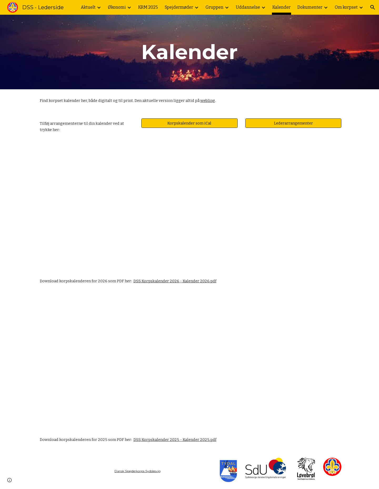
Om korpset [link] (346, 7)
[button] (372, 7)
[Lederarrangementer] (293, 123)
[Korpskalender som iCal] (189, 123)
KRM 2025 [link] (148, 7)
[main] (189, 52)
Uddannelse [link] (248, 7)
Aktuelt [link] (88, 7)
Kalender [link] (281, 7)
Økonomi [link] (117, 7)
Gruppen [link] (214, 7)
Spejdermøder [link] (179, 7)
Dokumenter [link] (309, 7)
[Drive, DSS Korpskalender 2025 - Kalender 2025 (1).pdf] (189, 360)
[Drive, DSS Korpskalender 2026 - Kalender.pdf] (189, 205)
